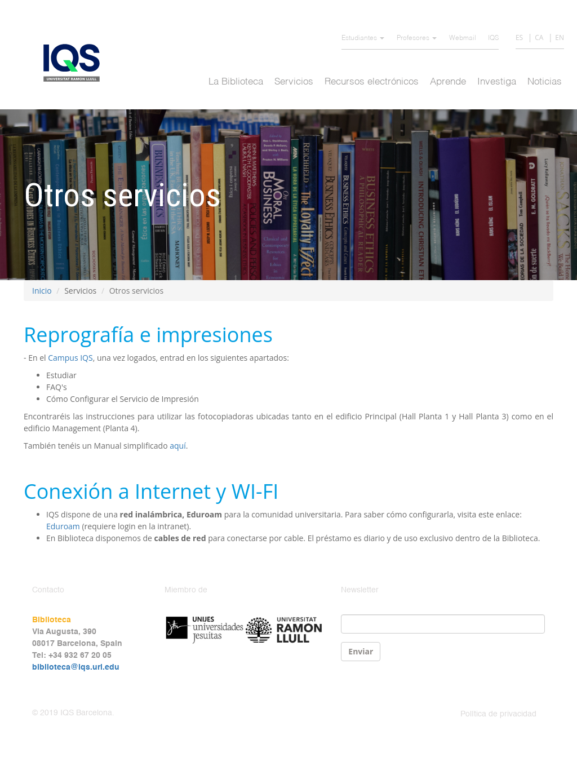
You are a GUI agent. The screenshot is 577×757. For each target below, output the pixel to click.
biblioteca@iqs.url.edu (75, 667)
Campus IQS (70, 357)
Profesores (417, 38)
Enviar (360, 651)
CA (539, 37)
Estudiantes (362, 38)
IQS (493, 38)
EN (559, 37)
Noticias (544, 82)
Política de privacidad (498, 714)
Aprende (448, 82)
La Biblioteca (235, 82)
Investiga (496, 82)
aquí (177, 445)
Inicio (42, 290)
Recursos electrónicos (372, 82)
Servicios (293, 82)
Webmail (462, 38)
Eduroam (63, 526)
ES (519, 37)
